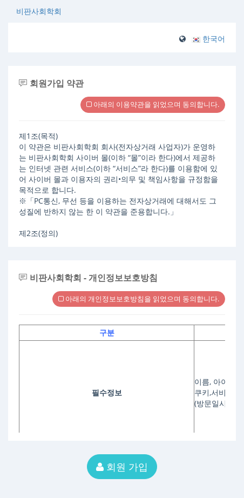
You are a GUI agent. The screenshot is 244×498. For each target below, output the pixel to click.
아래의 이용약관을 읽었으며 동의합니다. (152, 104)
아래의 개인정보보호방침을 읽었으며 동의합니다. (138, 299)
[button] (208, 38)
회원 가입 (122, 466)
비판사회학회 (39, 11)
